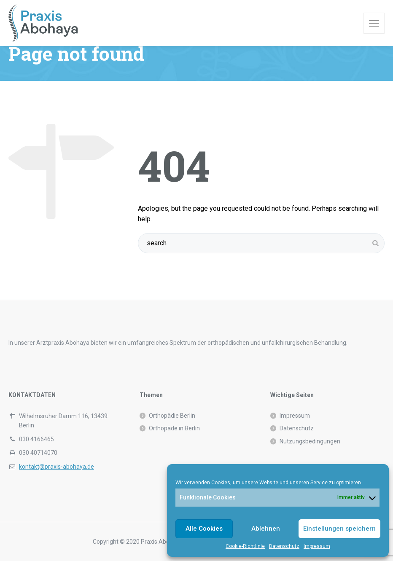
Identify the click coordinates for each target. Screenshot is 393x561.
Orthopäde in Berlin (174, 428)
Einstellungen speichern (339, 528)
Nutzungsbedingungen (310, 441)
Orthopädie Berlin (172, 415)
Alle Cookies (204, 528)
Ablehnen (265, 528)
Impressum (317, 546)
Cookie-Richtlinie (245, 546)
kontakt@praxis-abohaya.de (56, 466)
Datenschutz (284, 546)
